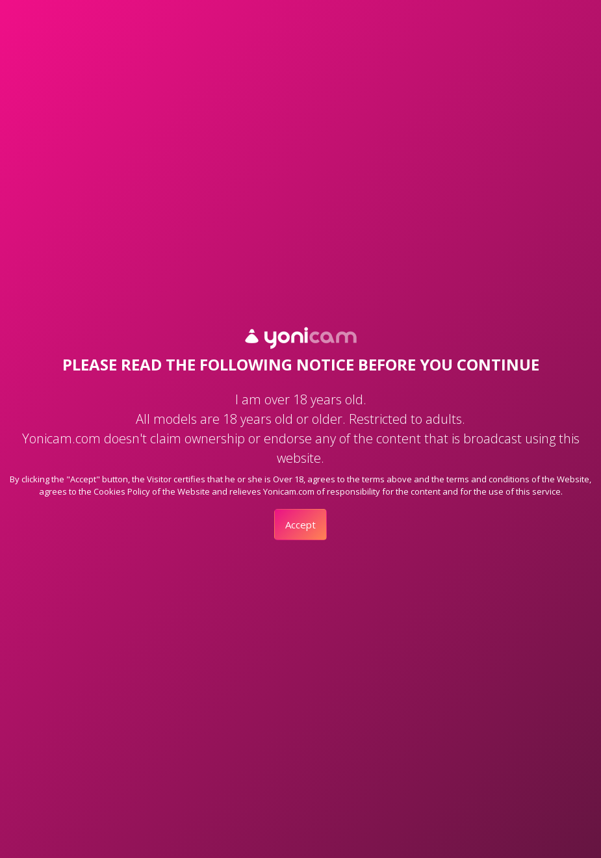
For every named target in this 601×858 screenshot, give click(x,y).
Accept (300, 524)
